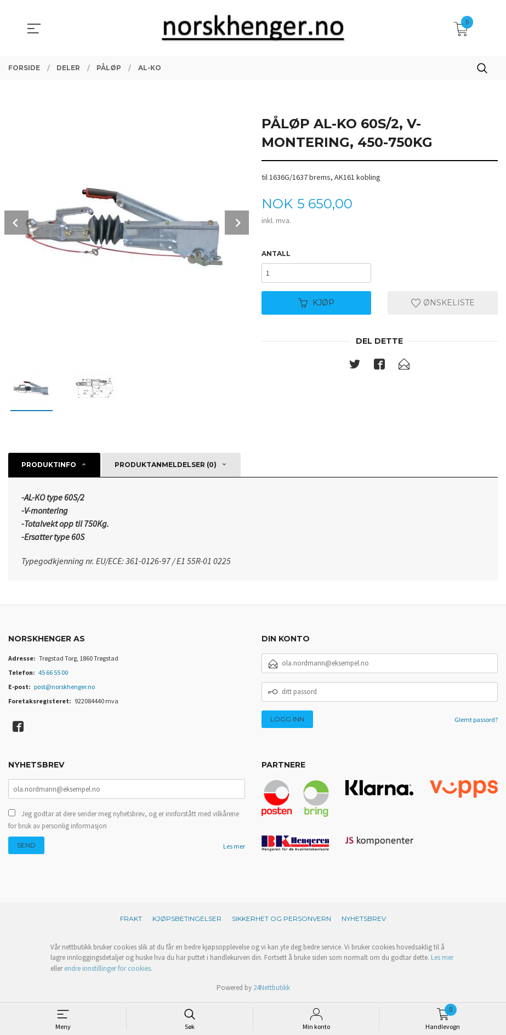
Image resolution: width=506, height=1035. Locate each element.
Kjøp (316, 303)
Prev (16, 223)
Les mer (234, 846)
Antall (276, 253)
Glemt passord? (476, 719)
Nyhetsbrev (364, 918)
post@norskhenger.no (64, 687)
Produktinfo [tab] (48, 464)
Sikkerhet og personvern (281, 918)
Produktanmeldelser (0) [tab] (166, 464)
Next (237, 223)
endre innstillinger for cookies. (108, 968)
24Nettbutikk (271, 987)
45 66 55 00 (53, 672)
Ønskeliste (443, 303)
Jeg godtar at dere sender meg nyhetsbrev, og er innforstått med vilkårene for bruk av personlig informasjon (123, 820)
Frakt (131, 918)
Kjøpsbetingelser (186, 918)
